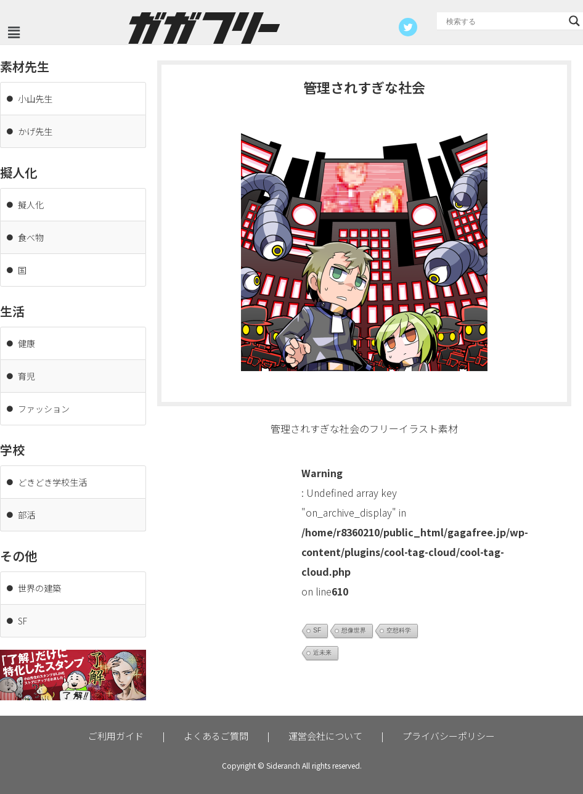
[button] (13, 32)
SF (317, 630)
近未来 (322, 652)
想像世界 (353, 630)
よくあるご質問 (216, 735)
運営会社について (325, 735)
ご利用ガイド (116, 735)
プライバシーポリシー (448, 735)
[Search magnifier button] (574, 21)
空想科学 (398, 630)
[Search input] (504, 21)
